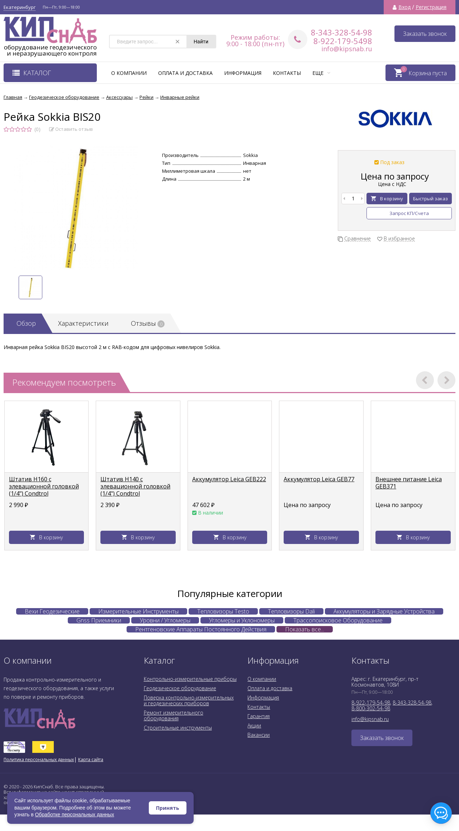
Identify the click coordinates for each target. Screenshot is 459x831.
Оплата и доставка (185, 73)
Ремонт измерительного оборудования (173, 715)
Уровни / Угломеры (165, 620)
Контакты (287, 73)
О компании (129, 73)
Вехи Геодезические (52, 611)
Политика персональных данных (39, 759)
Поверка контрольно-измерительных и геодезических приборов (189, 700)
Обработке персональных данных (74, 814)
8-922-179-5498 (342, 41)
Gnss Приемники (98, 620)
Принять (167, 807)
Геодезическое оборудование (180, 688)
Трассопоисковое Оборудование (338, 620)
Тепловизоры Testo (223, 611)
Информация (242, 73)
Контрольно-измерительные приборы (190, 678)
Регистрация (431, 7)
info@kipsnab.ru (346, 49)
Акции (254, 725)
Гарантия (258, 716)
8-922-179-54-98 (370, 702)
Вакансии (258, 734)
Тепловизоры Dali (291, 611)
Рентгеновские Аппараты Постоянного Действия (200, 629)
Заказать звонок (425, 34)
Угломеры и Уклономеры (242, 620)
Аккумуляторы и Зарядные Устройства (384, 611)
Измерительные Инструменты (138, 611)
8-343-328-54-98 (341, 32)
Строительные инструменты (178, 727)
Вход (404, 7)
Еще (321, 73)
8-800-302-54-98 (370, 708)
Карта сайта (90, 759)
